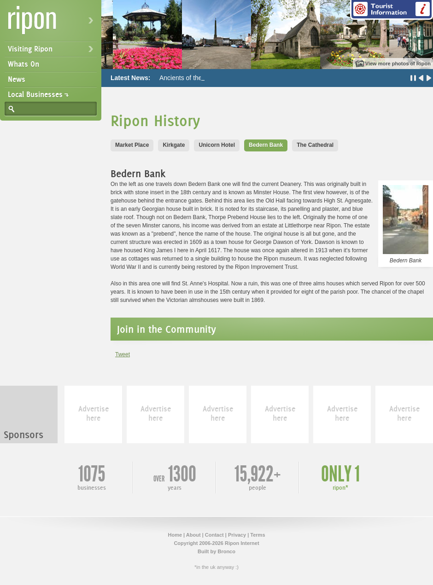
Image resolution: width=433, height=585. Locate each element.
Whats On (23, 64)
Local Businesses (35, 94)
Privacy (237, 535)
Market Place (132, 145)
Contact (214, 535)
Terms (257, 535)
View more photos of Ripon (398, 63)
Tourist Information (391, 10)
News (16, 79)
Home (175, 535)
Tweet (122, 354)
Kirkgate (174, 145)
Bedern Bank (266, 145)
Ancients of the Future (190, 77)
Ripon (52, 23)
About (193, 535)
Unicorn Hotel (217, 145)
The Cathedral (315, 145)
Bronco (226, 551)
